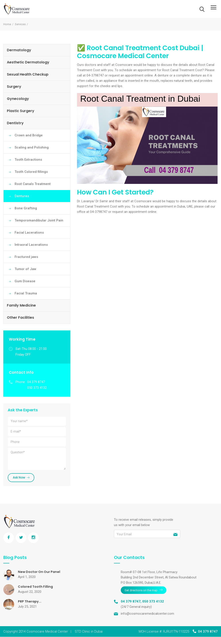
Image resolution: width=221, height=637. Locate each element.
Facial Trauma (26, 293)
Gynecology (18, 98)
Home (7, 24)
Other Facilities (20, 317)
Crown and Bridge (29, 135)
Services (20, 24)
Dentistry (15, 123)
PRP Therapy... (30, 602)
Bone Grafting (26, 208)
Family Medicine (21, 305)
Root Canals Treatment (33, 184)
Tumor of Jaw (25, 269)
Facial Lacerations (29, 233)
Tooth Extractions (28, 160)
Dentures (22, 196)
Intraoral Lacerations (31, 245)
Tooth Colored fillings (31, 172)
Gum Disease (25, 281)
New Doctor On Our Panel (41, 572)
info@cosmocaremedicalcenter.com (147, 614)
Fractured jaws (26, 257)
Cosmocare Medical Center (47, 632)
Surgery (14, 86)
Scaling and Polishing (32, 147)
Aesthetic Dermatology (28, 62)
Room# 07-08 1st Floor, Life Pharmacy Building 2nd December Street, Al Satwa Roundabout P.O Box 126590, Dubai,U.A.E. (158, 578)
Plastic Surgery (20, 110)
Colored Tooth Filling (37, 587)
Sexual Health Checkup (27, 74)
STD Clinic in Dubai (89, 632)
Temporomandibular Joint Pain (39, 220)
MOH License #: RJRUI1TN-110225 (164, 632)
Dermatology (19, 50)
